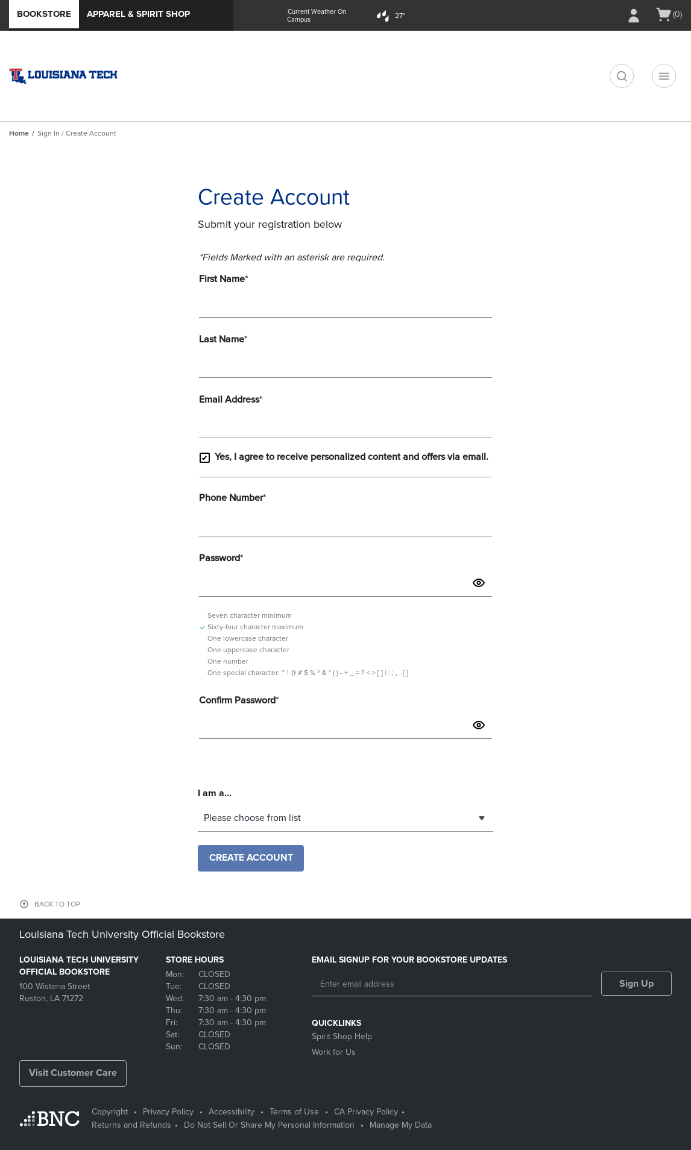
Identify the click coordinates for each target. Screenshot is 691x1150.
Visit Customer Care (73, 1073)
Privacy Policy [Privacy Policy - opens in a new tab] (168, 1112)
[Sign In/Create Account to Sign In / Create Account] (634, 15)
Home (19, 133)
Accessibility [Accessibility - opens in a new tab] (231, 1112)
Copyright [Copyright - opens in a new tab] (110, 1112)
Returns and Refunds (131, 1125)
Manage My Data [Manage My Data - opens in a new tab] (401, 1125)
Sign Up (636, 984)
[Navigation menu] (664, 76)
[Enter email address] (452, 984)
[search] (622, 76)
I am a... (215, 792)
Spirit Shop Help (342, 1036)
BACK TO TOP (57, 904)
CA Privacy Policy (366, 1112)
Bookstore (44, 13)
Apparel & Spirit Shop (138, 13)
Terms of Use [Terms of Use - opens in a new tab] (294, 1112)
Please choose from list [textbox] (252, 818)
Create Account (251, 858)
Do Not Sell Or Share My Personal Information (269, 1125)
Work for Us (334, 1052)
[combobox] (345, 818)
